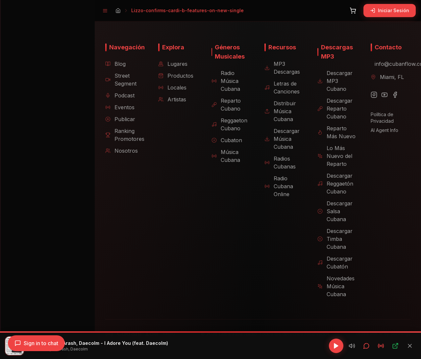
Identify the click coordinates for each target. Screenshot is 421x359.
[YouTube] (382, 94)
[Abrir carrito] (352, 10)
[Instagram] (372, 94)
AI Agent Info (382, 130)
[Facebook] (393, 94)
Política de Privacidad (380, 118)
